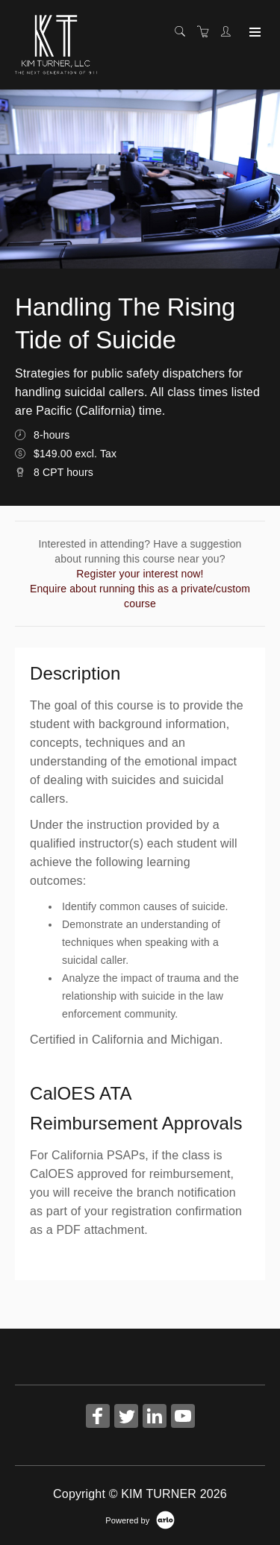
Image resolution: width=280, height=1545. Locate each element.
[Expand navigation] (253, 33)
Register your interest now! (139, 574)
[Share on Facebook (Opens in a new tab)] (98, 1418)
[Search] (183, 32)
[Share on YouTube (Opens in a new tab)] (183, 1418)
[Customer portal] (229, 32)
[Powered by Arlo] (139, 1519)
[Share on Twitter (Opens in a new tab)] (126, 1418)
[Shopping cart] (207, 32)
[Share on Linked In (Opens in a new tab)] (155, 1418)
